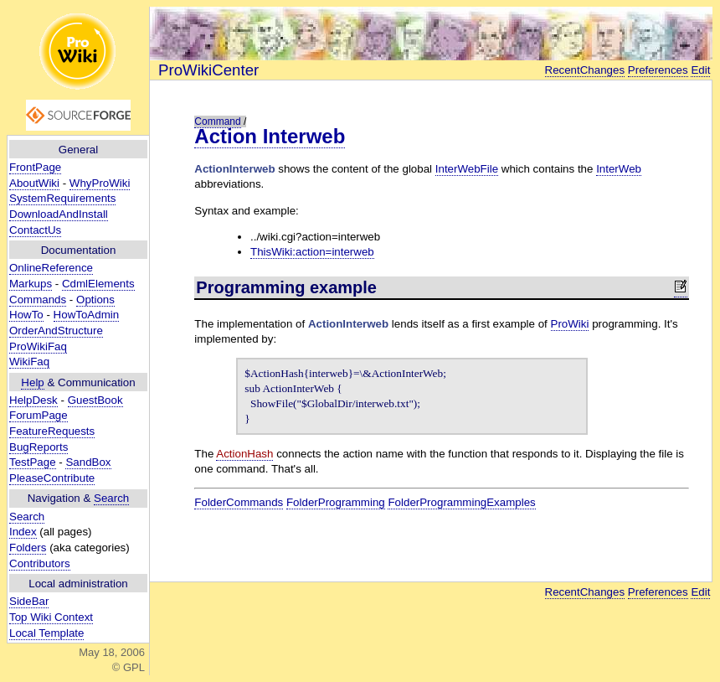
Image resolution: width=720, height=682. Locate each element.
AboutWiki (34, 183)
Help (32, 382)
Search (111, 498)
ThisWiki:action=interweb (312, 251)
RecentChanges (585, 70)
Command (217, 121)
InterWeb (618, 169)
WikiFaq (29, 361)
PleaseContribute (52, 478)
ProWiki (570, 324)
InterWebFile (466, 169)
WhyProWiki (100, 183)
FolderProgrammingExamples (461, 502)
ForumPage (38, 415)
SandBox (88, 462)
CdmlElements (98, 283)
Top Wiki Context (51, 617)
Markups (30, 283)
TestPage (32, 462)
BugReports (38, 447)
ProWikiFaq (38, 346)
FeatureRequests (52, 431)
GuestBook (95, 400)
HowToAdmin (87, 314)
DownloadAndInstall (58, 214)
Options (95, 299)
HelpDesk (33, 400)
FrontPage (35, 167)
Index (23, 531)
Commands (37, 299)
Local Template (46, 633)
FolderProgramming (335, 502)
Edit (700, 70)
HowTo (26, 314)
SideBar (29, 601)
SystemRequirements (62, 198)
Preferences (658, 70)
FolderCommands (238, 502)
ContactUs (35, 230)
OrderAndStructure (56, 330)
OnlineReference (51, 267)
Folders (27, 547)
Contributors (39, 563)
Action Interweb (269, 136)
